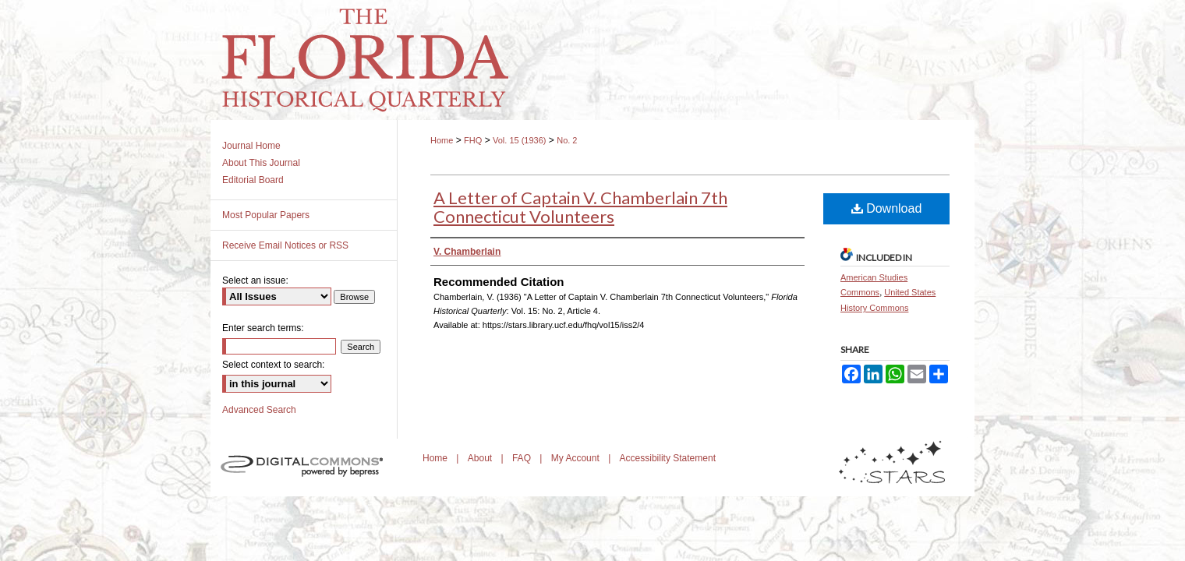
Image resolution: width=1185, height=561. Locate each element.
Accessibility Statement (668, 458)
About (481, 458)
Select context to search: (273, 364)
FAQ (522, 458)
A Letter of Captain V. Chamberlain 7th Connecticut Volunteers (580, 207)
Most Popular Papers (266, 215)
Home (441, 140)
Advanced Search (259, 409)
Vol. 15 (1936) (520, 140)
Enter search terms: (263, 328)
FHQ (473, 140)
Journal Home (251, 145)
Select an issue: (255, 280)
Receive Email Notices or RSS (285, 245)
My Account (576, 458)
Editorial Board (253, 180)
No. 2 (567, 140)
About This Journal (261, 162)
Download (886, 208)
